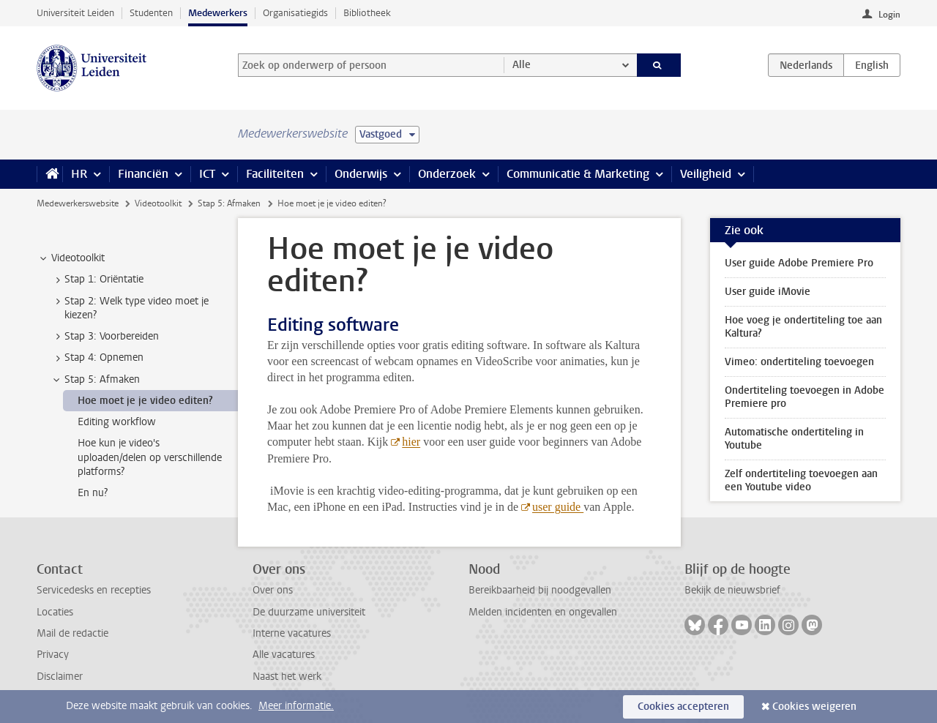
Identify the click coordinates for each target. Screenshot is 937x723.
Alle (521, 65)
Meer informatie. (296, 706)
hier (411, 441)
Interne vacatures (292, 633)
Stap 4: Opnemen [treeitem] (97, 358)
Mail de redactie (72, 633)
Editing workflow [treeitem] (117, 422)
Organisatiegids (295, 13)
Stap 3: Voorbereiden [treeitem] (105, 336)
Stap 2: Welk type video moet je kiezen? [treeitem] (130, 308)
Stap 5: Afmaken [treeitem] (95, 379)
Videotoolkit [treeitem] (71, 258)
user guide (557, 507)
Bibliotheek (367, 13)
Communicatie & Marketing (578, 173)
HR (79, 173)
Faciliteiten (275, 173)
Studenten (151, 13)
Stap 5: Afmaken (229, 203)
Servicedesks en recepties (94, 590)
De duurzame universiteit (309, 612)
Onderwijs (361, 173)
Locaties (55, 612)
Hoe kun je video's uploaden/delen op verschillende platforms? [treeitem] (150, 457)
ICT (207, 173)
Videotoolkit (158, 203)
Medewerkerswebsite (78, 203)
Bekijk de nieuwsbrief (732, 590)
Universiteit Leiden (75, 13)
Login (889, 14)
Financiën (143, 173)
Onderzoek (447, 173)
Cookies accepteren (683, 706)
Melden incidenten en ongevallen (542, 612)
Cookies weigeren (814, 706)
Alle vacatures (284, 655)
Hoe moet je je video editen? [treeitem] (145, 401)
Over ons (273, 590)
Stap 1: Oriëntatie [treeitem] (97, 279)
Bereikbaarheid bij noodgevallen (539, 590)
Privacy (53, 655)
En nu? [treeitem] (93, 493)
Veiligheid (705, 173)
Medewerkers (217, 13)
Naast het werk (287, 676)
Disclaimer (60, 676)
